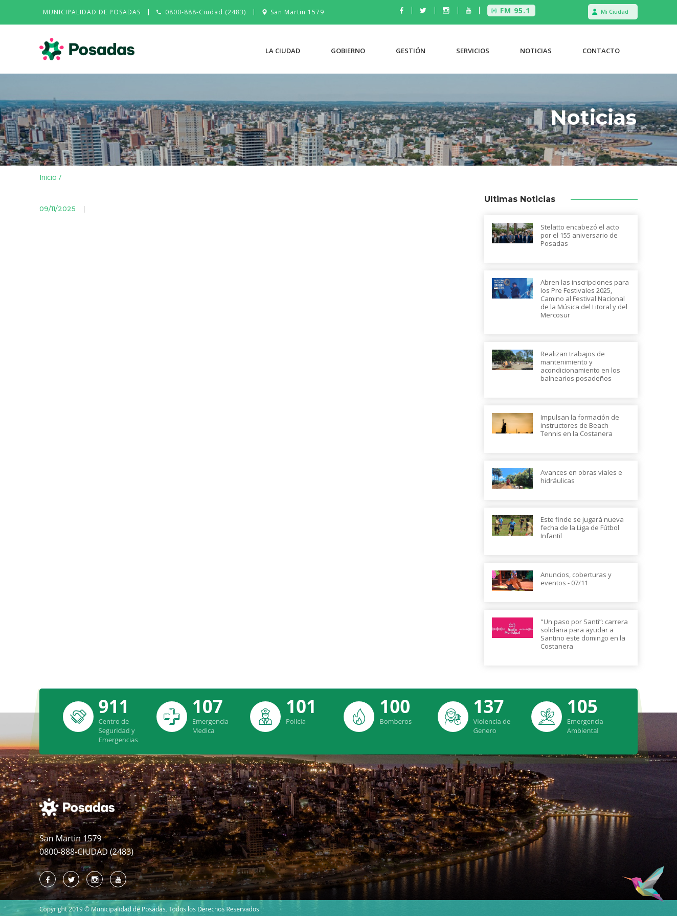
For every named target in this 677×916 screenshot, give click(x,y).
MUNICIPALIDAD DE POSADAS (92, 12)
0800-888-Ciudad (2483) (205, 12)
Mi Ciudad (614, 11)
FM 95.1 (515, 10)
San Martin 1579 (297, 12)
